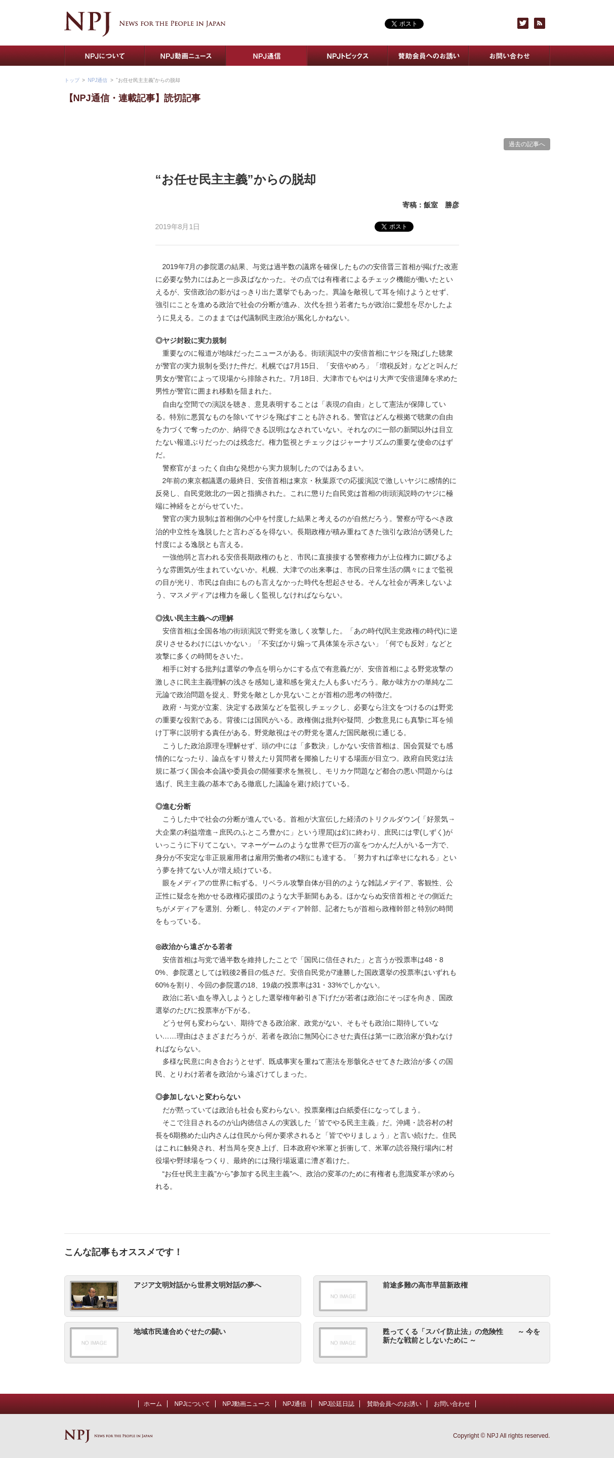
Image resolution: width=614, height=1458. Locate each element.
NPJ (145, 24)
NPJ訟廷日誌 (337, 1403)
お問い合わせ (509, 56)
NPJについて (104, 56)
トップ (71, 80)
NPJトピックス (347, 56)
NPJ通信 (266, 56)
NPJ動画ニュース (185, 56)
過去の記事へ (527, 144)
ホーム (153, 1403)
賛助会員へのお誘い (428, 56)
